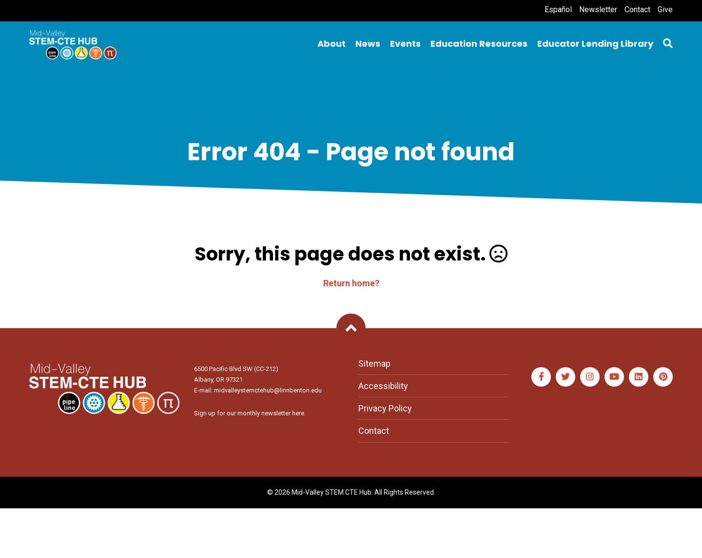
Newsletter (598, 9)
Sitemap (374, 363)
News (367, 43)
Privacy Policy (385, 408)
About (331, 43)
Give (665, 9)
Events (405, 43)
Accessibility (383, 386)
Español (558, 9)
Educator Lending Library (595, 43)
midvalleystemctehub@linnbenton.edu (268, 390)
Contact (637, 9)
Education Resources (478, 43)
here (298, 413)
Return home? (351, 283)
